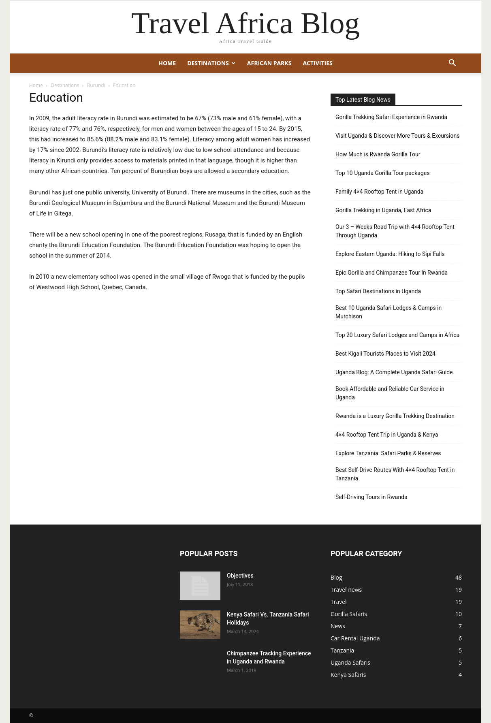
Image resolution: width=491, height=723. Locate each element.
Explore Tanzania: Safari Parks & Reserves (388, 453)
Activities (317, 63)
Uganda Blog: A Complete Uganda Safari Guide (394, 372)
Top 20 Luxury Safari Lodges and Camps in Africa (397, 335)
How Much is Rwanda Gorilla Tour (377, 154)
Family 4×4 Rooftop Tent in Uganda (379, 191)
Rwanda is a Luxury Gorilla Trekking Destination (395, 416)
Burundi (96, 85)
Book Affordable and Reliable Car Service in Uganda (389, 393)
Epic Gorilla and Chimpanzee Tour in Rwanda (391, 272)
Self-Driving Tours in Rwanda (371, 497)
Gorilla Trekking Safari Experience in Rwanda (391, 117)
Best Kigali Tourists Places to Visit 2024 (385, 353)
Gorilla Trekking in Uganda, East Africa (383, 210)
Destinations (211, 63)
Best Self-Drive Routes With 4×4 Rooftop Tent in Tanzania (395, 474)
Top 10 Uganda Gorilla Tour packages (382, 173)
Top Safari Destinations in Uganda (378, 291)
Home (167, 63)
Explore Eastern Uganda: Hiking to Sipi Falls (390, 254)
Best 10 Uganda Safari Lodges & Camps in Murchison (388, 312)
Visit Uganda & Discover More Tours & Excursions (397, 135)
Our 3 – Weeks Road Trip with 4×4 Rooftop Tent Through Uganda (395, 231)
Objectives (240, 575)
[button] (452, 64)
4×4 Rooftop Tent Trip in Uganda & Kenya (386, 434)
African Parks (269, 63)
